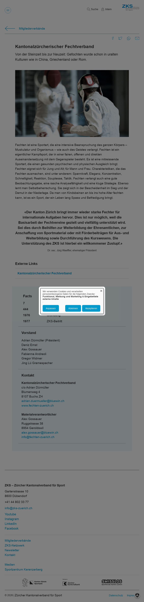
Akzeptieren (91, 308)
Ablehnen (73, 308)
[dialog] (72, 301)
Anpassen (51, 308)
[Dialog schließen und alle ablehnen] (101, 290)
